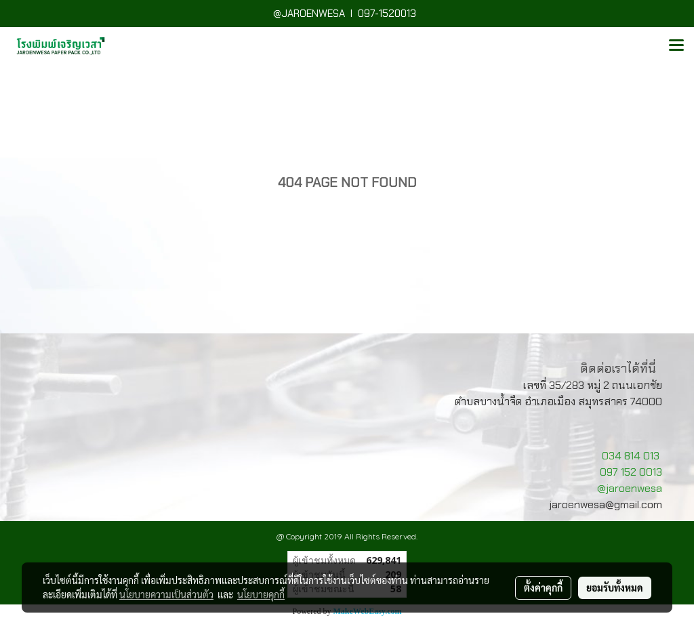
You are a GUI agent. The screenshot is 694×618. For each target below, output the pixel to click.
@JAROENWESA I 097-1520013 (347, 13)
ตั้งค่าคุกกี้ (543, 587)
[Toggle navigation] (676, 46)
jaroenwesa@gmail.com (605, 504)
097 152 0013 (631, 472)
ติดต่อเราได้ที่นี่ (618, 368)
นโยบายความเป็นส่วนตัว (166, 594)
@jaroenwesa (629, 488)
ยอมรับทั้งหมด (614, 587)
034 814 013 (630, 456)
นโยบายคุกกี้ (261, 594)
